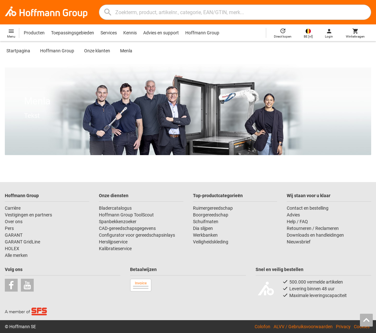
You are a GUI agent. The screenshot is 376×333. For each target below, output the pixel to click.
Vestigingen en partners (28, 214)
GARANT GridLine (22, 241)
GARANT (13, 235)
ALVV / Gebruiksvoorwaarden (303, 326)
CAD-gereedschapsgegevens (127, 228)
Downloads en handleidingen (315, 235)
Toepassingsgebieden (72, 32)
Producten (34, 32)
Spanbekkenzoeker (117, 221)
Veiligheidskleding (210, 241)
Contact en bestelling (307, 208)
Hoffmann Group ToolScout (126, 214)
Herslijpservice (113, 241)
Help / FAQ (297, 221)
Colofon (262, 326)
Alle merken (16, 255)
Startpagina (18, 50)
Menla (126, 50)
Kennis (130, 32)
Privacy (343, 326)
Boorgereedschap (210, 214)
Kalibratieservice (115, 248)
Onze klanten (97, 50)
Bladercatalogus (115, 208)
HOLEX (12, 248)
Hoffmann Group (202, 32)
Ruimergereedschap (213, 208)
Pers (9, 228)
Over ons (13, 221)
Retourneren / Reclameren (313, 228)
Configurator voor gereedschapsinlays (137, 235)
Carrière (13, 208)
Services (109, 32)
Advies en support (161, 32)
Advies (293, 214)
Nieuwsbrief (298, 241)
